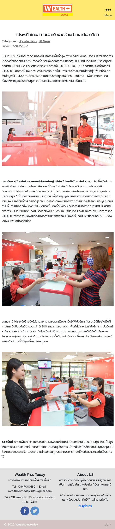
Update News (28, 41)
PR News (44, 41)
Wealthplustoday (26, 524)
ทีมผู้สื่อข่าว (85, 506)
